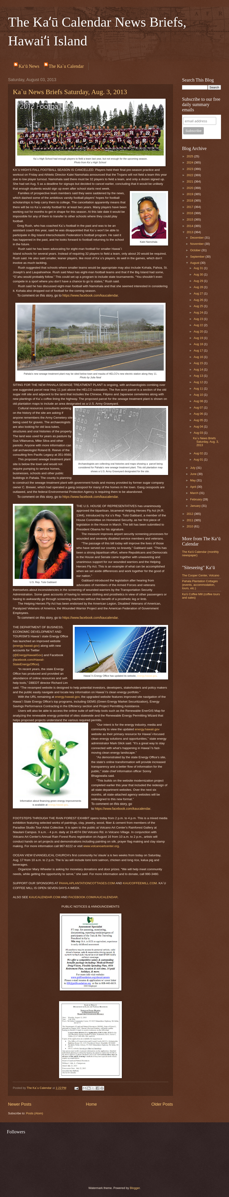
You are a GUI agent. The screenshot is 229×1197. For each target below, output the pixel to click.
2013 (190, 232)
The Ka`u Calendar (66, 66)
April (193, 486)
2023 (190, 169)
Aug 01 (199, 459)
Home (91, 1104)
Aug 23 (199, 319)
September (197, 256)
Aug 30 (199, 274)
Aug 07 (199, 407)
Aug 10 (199, 394)
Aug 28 (199, 287)
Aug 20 (199, 331)
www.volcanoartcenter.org (101, 846)
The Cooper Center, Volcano (200, 575)
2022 (190, 175)
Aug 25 (199, 306)
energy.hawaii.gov (147, 675)
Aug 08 (199, 401)
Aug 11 (199, 388)
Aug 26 (199, 300)
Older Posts (162, 1104)
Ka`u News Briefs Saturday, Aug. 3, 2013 (70, 91)
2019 (190, 194)
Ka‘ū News (29, 66)
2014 (190, 226)
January (195, 505)
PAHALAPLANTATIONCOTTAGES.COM (87, 883)
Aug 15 (199, 363)
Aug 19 (199, 338)
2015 (190, 219)
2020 (190, 188)
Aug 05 (199, 420)
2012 (190, 513)
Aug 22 (199, 325)
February (196, 499)
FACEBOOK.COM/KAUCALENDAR (93, 897)
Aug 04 (199, 426)
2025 (190, 156)
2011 (190, 520)
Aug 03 (199, 432)
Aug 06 (199, 413)
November (197, 243)
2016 (190, 213)
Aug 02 (199, 453)
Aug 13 (199, 375)
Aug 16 (199, 357)
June (193, 474)
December (197, 237)
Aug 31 (199, 268)
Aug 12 (199, 382)
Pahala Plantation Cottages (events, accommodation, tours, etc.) (200, 584)
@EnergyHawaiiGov (28, 655)
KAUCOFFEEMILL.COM (140, 883)
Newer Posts (19, 1104)
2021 (190, 181)
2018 (190, 200)
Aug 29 (199, 281)
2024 (190, 162)
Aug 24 (199, 312)
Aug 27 (199, 293)
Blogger (135, 1188)
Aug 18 (199, 344)
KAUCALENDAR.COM (44, 897)
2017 (190, 207)
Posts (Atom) (34, 1113)
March (194, 493)
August (195, 262)
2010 (190, 526)
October (195, 250)
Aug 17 (199, 350)
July (193, 467)
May (193, 480)
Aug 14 (199, 369)
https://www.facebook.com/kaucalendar (90, 295)
